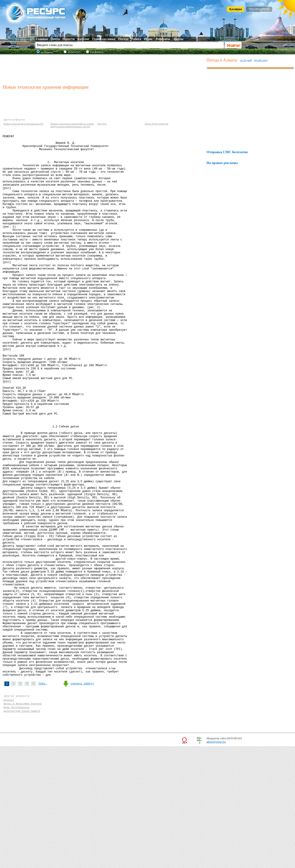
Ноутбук (101, 123)
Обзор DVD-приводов (156, 123)
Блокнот (8, 819)
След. (42, 800)
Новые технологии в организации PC (23, 123)
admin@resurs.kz (216, 863)
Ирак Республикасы (16, 827)
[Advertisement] (103, 68)
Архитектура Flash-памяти (21, 832)
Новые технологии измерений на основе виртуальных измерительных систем (72, 125)
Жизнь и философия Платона (22, 823)
